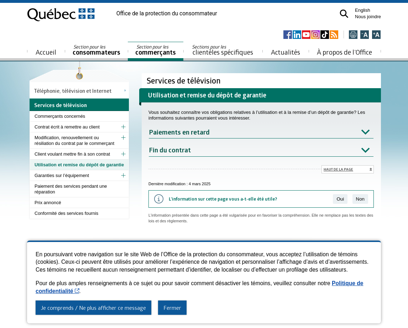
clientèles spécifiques (222, 50)
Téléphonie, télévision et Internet (72, 90)
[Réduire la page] (364, 35)
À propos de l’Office (344, 51)
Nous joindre (368, 16)
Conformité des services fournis (66, 213)
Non (360, 199)
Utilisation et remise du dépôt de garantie (79, 164)
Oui (340, 199)
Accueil (46, 51)
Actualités (285, 51)
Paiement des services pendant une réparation (71, 189)
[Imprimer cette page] (353, 35)
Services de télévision (185, 80)
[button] (344, 14)
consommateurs (96, 50)
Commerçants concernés (60, 116)
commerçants (155, 50)
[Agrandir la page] (376, 35)
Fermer (172, 307)
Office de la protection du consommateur (166, 13)
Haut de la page (338, 169)
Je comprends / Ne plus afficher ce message (93, 307)
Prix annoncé (48, 202)
